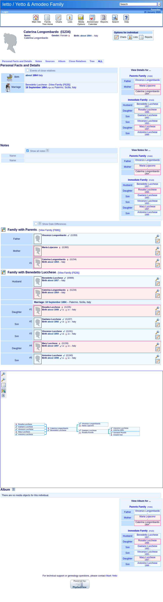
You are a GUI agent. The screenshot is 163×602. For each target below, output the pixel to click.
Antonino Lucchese (147, 133)
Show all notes (37, 151)
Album (61, 61)
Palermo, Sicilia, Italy (65, 87)
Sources (50, 61)
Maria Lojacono (147, 86)
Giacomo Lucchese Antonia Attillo (119, 429)
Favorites (155, 9)
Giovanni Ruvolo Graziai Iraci (118, 434)
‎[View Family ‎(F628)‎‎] (59, 84)
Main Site (36, 21)
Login (5, 12)
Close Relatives (77, 61)
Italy (40, 75)
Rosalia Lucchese (147, 110)
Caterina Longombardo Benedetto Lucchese (57, 429)
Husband (127, 105)
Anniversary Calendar (92, 22)
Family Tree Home (47, 22)
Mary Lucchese (147, 127)
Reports (104, 21)
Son (127, 116)
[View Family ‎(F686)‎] (49, 230)
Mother (127, 86)
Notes (38, 61)
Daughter (127, 110)
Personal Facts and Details (17, 61)
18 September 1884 (36, 87)
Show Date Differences (52, 224)
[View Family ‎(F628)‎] (68, 272)
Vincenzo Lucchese (147, 122)
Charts (59, 21)
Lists (70, 21)
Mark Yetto (111, 575)
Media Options (81, 22)
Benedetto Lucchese (36, 84)
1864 (35, 75)
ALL (100, 61)
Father (127, 81)
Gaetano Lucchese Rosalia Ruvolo (87, 431)
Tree (92, 61)
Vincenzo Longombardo (147, 81)
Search (115, 21)
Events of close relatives (42, 70)
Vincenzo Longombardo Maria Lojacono (89, 425)
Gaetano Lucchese (147, 116)
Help (126, 21)
